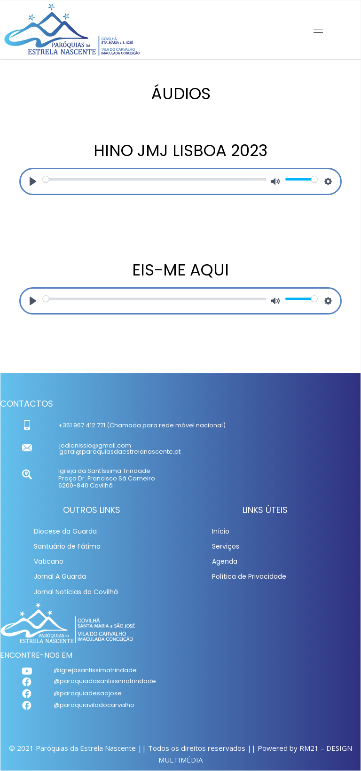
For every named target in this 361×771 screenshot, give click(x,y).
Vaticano (48, 561)
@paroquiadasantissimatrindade (105, 681)
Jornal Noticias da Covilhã (76, 592)
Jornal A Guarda (60, 576)
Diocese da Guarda (65, 531)
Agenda (224, 561)
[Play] (32, 181)
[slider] (155, 179)
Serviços (225, 546)
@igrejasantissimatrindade (95, 670)
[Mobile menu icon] (318, 30)
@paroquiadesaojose (88, 693)
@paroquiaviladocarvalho (94, 704)
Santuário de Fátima (67, 546)
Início (220, 531)
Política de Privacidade (249, 576)
